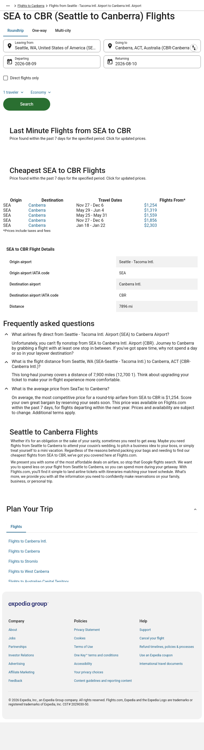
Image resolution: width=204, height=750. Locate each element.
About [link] (12, 657)
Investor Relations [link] (21, 683)
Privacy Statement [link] (87, 657)
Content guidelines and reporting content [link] (103, 708)
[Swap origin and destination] (103, 48)
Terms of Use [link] (83, 674)
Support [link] (145, 657)
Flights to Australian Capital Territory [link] (38, 609)
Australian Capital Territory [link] (36, 6)
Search (26, 106)
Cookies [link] (80, 666)
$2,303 (150, 252)
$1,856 (150, 247)
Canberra (37, 232)
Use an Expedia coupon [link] (155, 683)
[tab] (15, 33)
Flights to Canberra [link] (73, 6)
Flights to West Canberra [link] (28, 599)
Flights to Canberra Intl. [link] (27, 569)
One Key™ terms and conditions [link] (96, 683)
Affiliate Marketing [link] (21, 700)
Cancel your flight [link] (151, 666)
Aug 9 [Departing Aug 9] (20, 66)
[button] (102, 536)
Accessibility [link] (83, 691)
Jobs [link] (11, 666)
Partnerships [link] (17, 674)
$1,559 (150, 242)
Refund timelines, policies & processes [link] (166, 674)
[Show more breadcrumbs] (8, 6)
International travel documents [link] (160, 691)
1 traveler (13, 95)
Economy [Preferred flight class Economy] (41, 95)
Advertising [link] (16, 691)
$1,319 (150, 237)
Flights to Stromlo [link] (23, 589)
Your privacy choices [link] (88, 700)
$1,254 (150, 232)
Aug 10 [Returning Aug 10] (122, 66)
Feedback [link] (15, 708)
